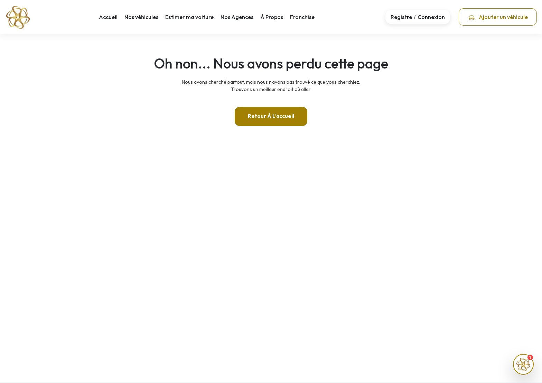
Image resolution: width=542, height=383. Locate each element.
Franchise (302, 16)
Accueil (108, 16)
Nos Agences (237, 16)
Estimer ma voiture (189, 16)
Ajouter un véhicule (498, 16)
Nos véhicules (141, 16)
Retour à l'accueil (271, 116)
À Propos (271, 16)
